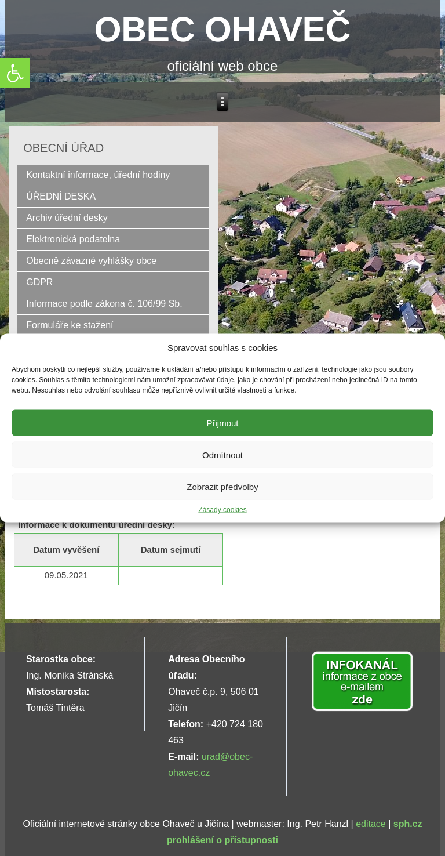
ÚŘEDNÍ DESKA (61, 196)
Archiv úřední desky (67, 218)
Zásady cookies (222, 510)
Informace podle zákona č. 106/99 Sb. (104, 304)
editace (371, 824)
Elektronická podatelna (73, 239)
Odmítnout (222, 454)
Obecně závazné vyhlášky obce (91, 261)
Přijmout (222, 422)
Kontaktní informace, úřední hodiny (98, 175)
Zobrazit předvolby (222, 486)
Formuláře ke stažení (69, 325)
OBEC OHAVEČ (222, 29)
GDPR (39, 282)
